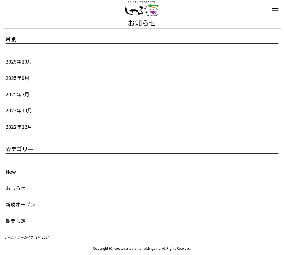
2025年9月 (17, 77)
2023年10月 (19, 110)
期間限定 (16, 220)
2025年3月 (17, 94)
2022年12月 (19, 126)
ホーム (9, 237)
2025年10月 (19, 61)
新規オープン (20, 204)
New (11, 171)
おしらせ (16, 187)
